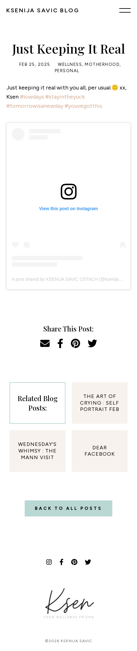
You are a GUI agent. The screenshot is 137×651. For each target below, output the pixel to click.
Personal (67, 70)
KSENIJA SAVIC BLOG (42, 10)
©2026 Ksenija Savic (68, 641)
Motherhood (102, 64)
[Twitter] (88, 562)
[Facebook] (61, 562)
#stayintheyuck (65, 96)
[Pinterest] (74, 562)
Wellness (70, 64)
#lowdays (32, 96)
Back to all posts (68, 508)
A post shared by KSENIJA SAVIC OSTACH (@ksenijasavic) (71, 279)
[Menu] (125, 10)
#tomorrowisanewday (34, 105)
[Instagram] (49, 562)
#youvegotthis (83, 105)
